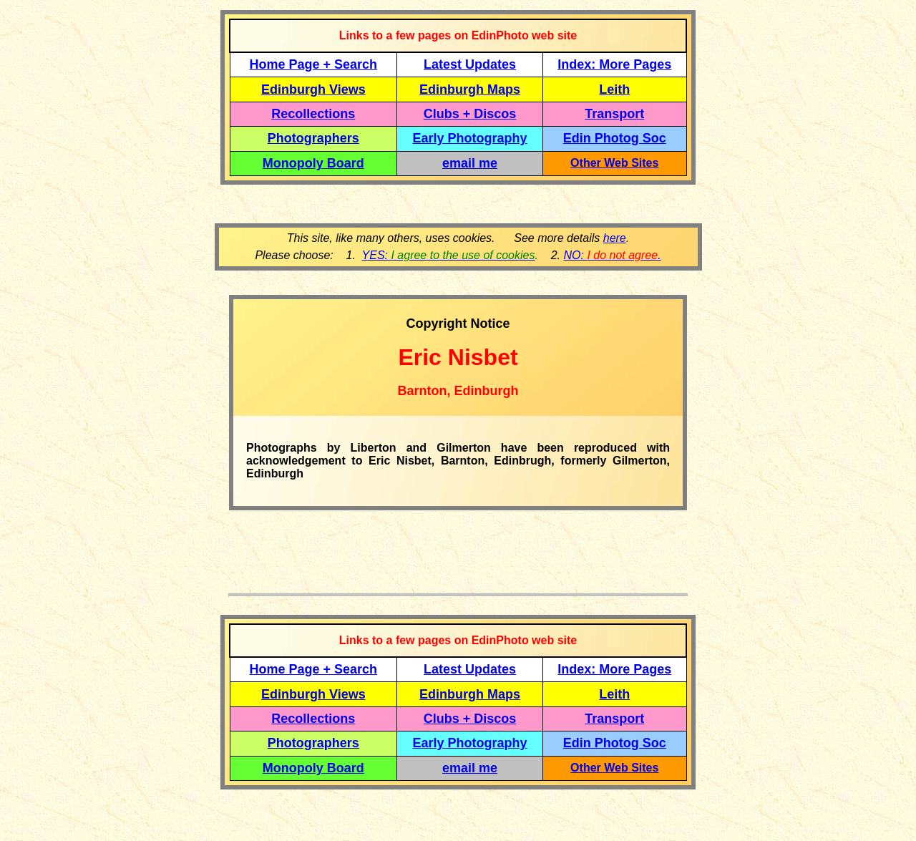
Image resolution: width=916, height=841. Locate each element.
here (614, 238)
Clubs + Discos (470, 114)
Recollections (313, 114)
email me (469, 163)
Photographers (313, 138)
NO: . (612, 255)
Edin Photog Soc (614, 138)
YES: (448, 255)
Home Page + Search (314, 64)
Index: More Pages (614, 64)
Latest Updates (470, 64)
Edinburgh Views (313, 89)
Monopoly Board (313, 163)
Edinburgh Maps (469, 89)
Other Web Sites (614, 163)
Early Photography (470, 138)
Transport (614, 114)
